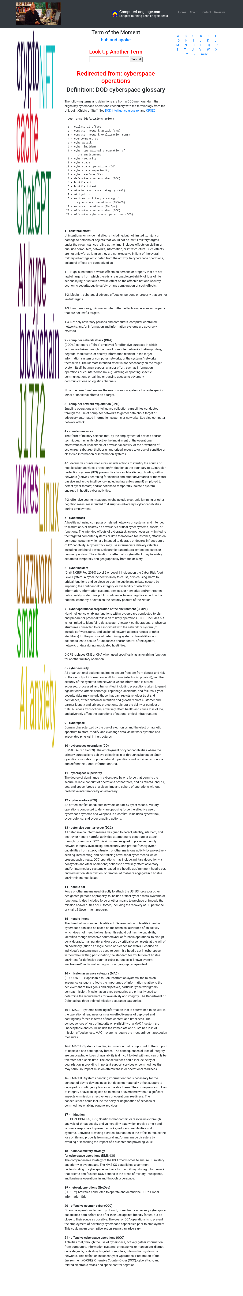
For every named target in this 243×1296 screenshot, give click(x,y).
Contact (205, 12)
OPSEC (150, 110)
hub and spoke (116, 40)
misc (204, 54)
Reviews (219, 12)
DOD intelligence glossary (122, 110)
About (193, 12)
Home (183, 12)
